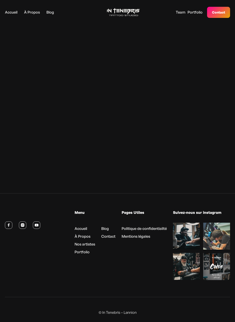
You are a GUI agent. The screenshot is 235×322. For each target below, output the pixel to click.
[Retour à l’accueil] (25, 213)
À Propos (32, 12)
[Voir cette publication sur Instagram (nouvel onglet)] (186, 236)
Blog (50, 12)
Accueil (11, 12)
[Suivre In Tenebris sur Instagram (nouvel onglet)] (22, 225)
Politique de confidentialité (144, 228)
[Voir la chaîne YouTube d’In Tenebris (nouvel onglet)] (36, 225)
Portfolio (195, 12)
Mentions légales (136, 236)
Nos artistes (85, 244)
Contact (218, 12)
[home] (117, 12)
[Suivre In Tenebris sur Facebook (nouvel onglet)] (8, 225)
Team (180, 12)
